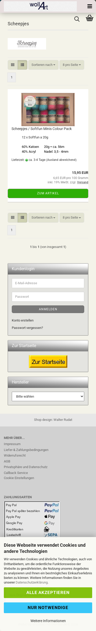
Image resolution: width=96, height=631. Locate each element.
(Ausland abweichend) (61, 160)
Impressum (12, 444)
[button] (13, 65)
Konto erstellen (23, 320)
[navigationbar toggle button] (89, 6)
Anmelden (48, 309)
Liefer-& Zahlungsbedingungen (26, 450)
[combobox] (43, 65)
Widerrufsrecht (15, 455)
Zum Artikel (48, 193)
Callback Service (16, 473)
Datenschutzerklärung (32, 582)
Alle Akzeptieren (47, 592)
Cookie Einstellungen (19, 478)
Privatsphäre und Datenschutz (25, 467)
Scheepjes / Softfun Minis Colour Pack (42, 129)
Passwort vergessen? (27, 328)
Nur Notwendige (48, 607)
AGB (7, 461)
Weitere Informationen (48, 621)
